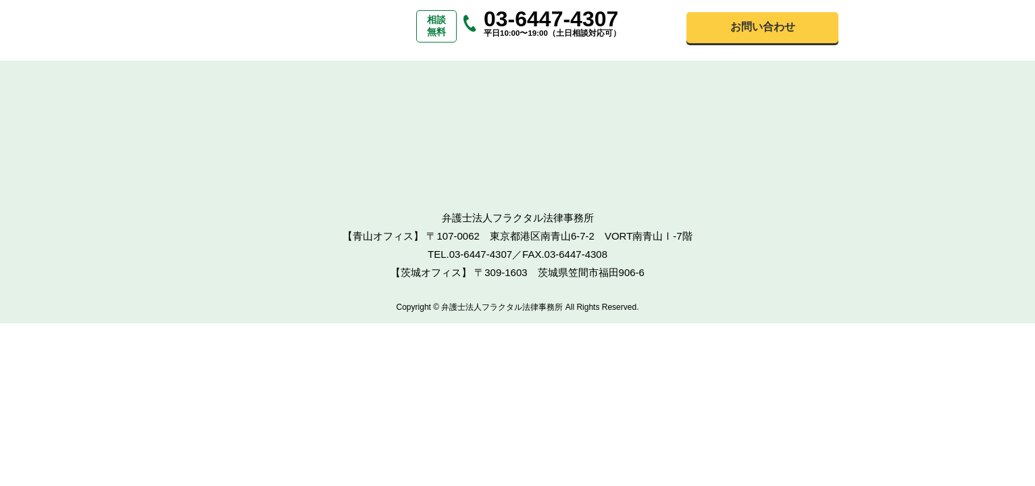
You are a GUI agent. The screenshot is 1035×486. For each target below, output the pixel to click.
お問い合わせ (762, 26)
